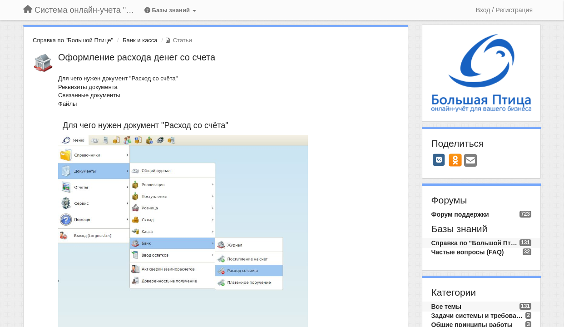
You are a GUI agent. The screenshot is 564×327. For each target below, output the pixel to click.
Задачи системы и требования (478, 315)
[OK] (455, 160)
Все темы (446, 306)
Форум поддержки (460, 214)
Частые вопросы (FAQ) (467, 252)
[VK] (439, 160)
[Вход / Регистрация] (504, 10)
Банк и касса (140, 40)
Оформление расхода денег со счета (136, 57)
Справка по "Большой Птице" (73, 40)
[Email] (470, 161)
